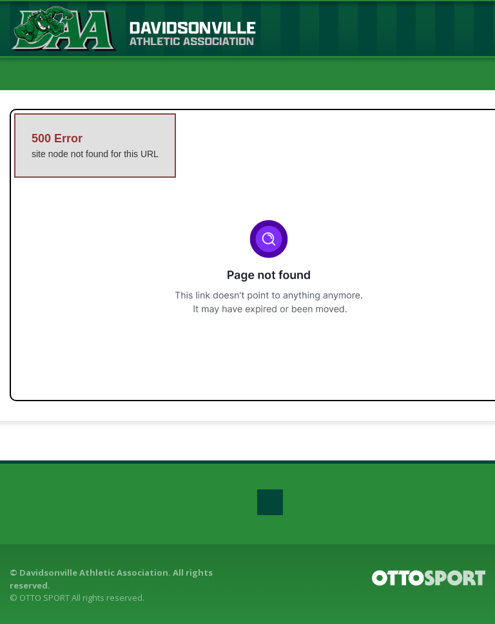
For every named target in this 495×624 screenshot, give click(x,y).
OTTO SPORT (44, 597)
